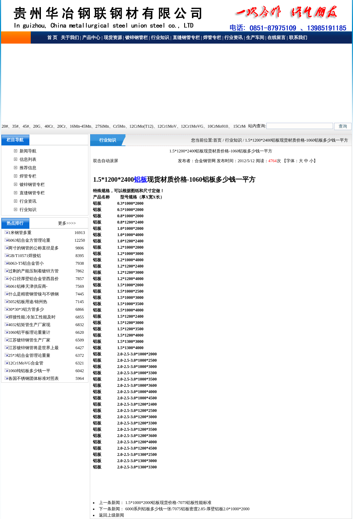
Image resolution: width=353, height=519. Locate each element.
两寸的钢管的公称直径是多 (33, 248)
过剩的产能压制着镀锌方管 (33, 271)
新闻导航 (28, 151)
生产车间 (255, 37)
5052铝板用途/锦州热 (27, 301)
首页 (217, 140)
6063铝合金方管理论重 (29, 240)
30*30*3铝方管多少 (26, 309)
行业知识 (160, 37)
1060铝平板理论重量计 (29, 332)
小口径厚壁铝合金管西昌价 (33, 278)
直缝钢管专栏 (186, 37)
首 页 (52, 37)
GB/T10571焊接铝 (24, 255)
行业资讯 (233, 37)
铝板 (140, 179)
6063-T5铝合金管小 (26, 263)
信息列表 (28, 159)
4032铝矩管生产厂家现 (29, 324)
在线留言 (276, 37)
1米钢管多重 (20, 232)
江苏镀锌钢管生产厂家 (29, 340)
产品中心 (91, 37)
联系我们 (298, 37)
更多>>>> (67, 223)
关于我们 (69, 37)
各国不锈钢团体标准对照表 (33, 378)
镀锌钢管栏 (136, 37)
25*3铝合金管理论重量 (29, 355)
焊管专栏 (212, 37)
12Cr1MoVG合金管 (25, 363)
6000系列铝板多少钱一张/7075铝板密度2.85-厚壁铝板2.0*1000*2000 (187, 508)
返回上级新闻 (111, 515)
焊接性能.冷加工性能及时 (32, 317)
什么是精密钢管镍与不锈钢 (33, 294)
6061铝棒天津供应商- (28, 286)
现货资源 (113, 37)
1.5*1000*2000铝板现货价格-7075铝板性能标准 (168, 502)
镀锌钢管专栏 (32, 184)
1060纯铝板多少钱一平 (29, 370)
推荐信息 (28, 167)
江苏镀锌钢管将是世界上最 (33, 347)
